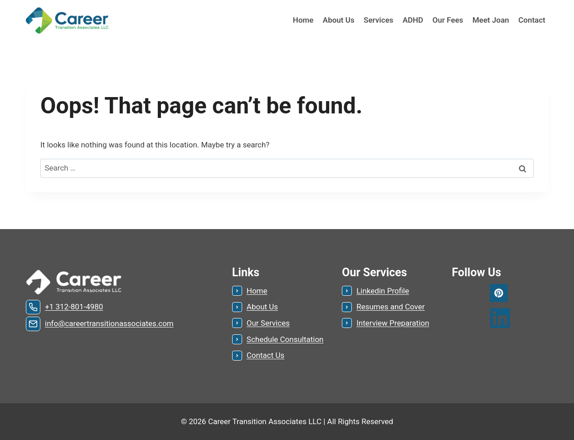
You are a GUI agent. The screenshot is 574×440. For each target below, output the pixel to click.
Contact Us (265, 355)
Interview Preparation (392, 323)
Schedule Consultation (285, 339)
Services (378, 19)
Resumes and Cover (390, 306)
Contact (531, 19)
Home (303, 19)
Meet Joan (490, 19)
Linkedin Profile (382, 290)
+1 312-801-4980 (74, 306)
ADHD (413, 19)
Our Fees (448, 19)
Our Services (268, 323)
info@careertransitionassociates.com (109, 323)
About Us (339, 19)
